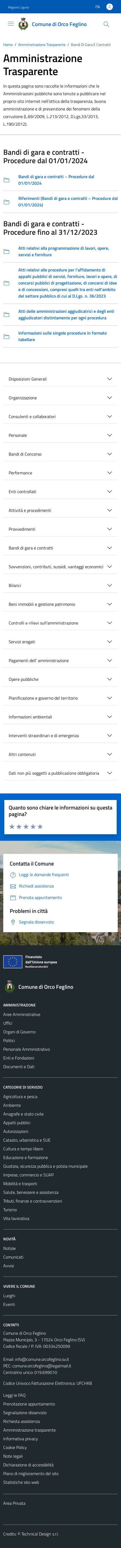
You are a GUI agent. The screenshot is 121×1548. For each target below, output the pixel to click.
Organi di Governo (19, 1031)
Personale (18, 435)
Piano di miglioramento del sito (30, 1473)
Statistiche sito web (21, 1482)
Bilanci (15, 585)
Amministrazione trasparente (29, 1430)
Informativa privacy (20, 1438)
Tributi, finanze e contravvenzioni (32, 1201)
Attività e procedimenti (30, 510)
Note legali (13, 1456)
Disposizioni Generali (28, 379)
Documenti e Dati (18, 1066)
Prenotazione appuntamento (29, 1404)
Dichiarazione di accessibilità (28, 1465)
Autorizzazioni (15, 1131)
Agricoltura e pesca (20, 1096)
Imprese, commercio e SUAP (28, 1175)
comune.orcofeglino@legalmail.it (41, 1365)
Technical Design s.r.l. (40, 1534)
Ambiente (12, 1105)
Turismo (10, 1209)
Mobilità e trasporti (20, 1183)
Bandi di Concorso (25, 454)
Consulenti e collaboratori (32, 416)
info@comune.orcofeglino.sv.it (42, 1359)
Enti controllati (22, 491)
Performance (20, 472)
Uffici (7, 1023)
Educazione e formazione (25, 1157)
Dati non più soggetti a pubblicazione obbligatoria (54, 773)
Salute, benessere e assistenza (30, 1192)
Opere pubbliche (23, 679)
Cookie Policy (15, 1447)
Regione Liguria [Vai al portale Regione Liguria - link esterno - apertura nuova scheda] (18, 7)
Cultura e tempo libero (23, 1148)
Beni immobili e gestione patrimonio (42, 604)
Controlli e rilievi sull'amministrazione (43, 623)
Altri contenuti (22, 754)
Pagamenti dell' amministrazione (39, 660)
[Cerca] (106, 24)
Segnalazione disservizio (25, 1412)
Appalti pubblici (16, 1122)
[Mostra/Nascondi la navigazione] (11, 23)
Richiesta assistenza (21, 1421)
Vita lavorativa (16, 1218)
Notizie (9, 1248)
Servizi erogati (22, 641)
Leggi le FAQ (14, 1395)
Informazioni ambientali (30, 716)
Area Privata (14, 1503)
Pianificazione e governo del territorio (43, 698)
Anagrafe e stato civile (23, 1114)
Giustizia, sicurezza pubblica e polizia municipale (45, 1166)
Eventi (9, 1304)
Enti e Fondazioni (18, 1058)
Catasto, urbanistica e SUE (27, 1140)
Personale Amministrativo (26, 1049)
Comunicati (13, 1257)
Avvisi (8, 1265)
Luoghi (9, 1295)
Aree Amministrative (21, 1014)
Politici (9, 1040)
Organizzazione (23, 397)
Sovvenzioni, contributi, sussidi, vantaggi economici (56, 566)
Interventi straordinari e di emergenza (44, 735)
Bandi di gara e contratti (31, 548)
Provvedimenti (22, 529)
